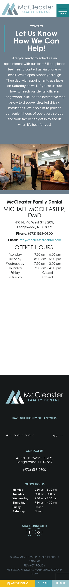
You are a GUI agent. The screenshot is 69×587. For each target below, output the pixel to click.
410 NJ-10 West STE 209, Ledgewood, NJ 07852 (34, 460)
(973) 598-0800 (34, 470)
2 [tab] (11, 435)
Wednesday (15, 263)
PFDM (34, 574)
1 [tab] (7, 435)
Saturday (15, 277)
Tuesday (15, 259)
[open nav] (62, 10)
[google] (38, 532)
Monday (15, 254)
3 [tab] (15, 435)
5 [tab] (22, 435)
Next (58, 435)
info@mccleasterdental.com (40, 240)
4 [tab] (18, 435)
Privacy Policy (34, 565)
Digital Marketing (37, 569)
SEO (56, 569)
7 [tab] (29, 435)
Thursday (15, 268)
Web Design (14, 569)
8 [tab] (33, 435)
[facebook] (29, 532)
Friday (15, 273)
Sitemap (34, 561)
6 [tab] (26, 435)
